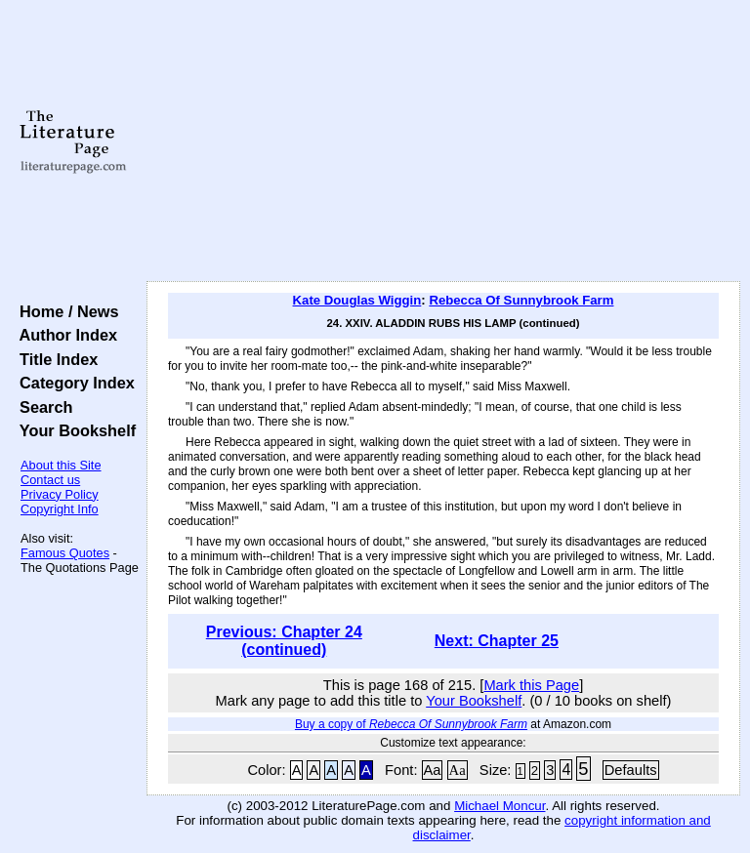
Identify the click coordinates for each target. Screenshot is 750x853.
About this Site (61, 465)
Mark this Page (531, 685)
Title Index (54, 359)
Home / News (65, 311)
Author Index (64, 335)
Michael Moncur (499, 805)
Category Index (73, 382)
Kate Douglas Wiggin (357, 300)
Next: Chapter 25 (497, 640)
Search (41, 407)
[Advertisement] (443, 141)
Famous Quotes (65, 553)
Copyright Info (60, 509)
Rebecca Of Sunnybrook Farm (521, 300)
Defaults (630, 770)
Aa (432, 770)
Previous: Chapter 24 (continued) (284, 641)
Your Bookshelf (73, 430)
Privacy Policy (60, 494)
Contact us (50, 479)
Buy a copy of (411, 724)
